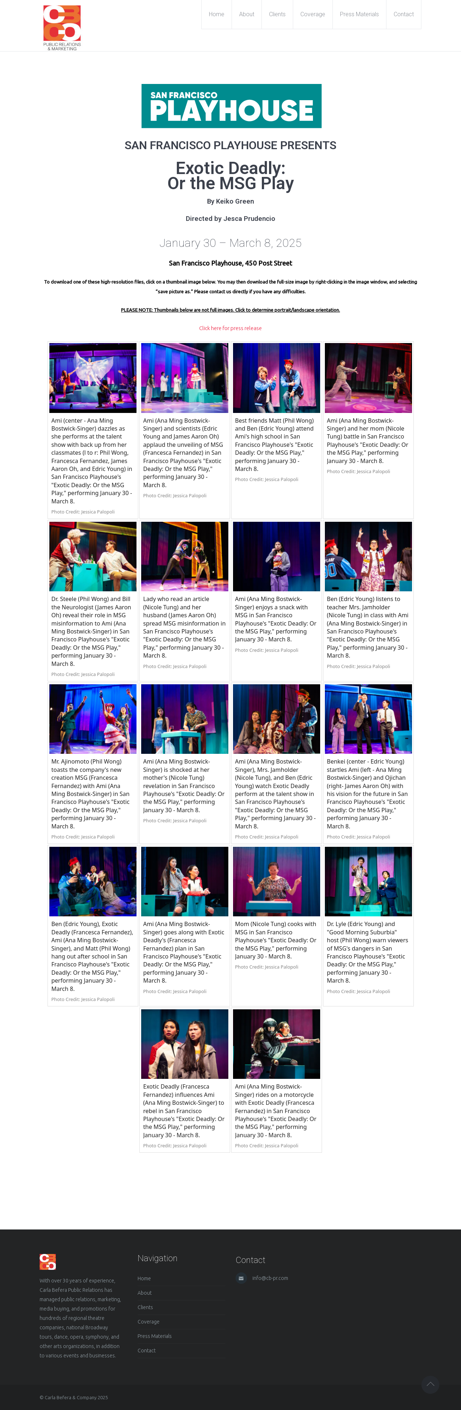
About (145, 1293)
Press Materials (155, 1336)
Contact (147, 1350)
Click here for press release (230, 328)
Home (144, 1278)
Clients (145, 1307)
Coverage (149, 1322)
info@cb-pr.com (270, 1278)
